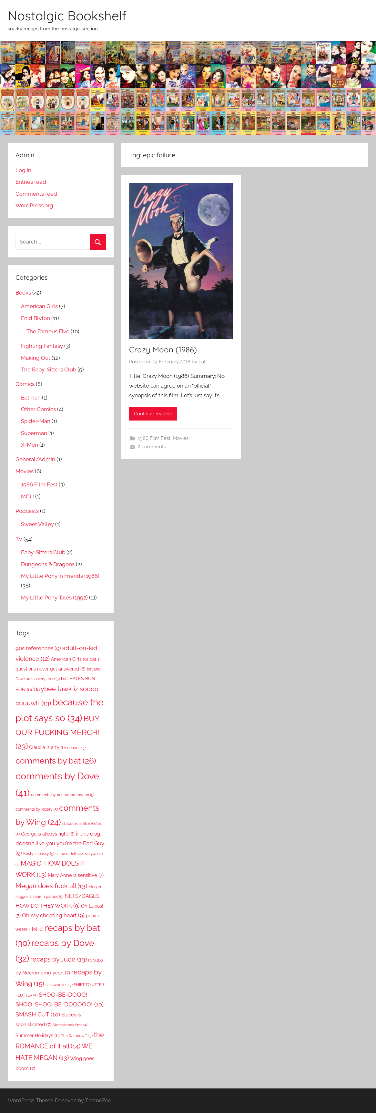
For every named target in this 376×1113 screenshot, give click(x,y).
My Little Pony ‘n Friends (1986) (60, 576)
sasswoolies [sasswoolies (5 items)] (59, 984)
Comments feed (36, 194)
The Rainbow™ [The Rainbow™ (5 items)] (77, 1035)
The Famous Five (47, 331)
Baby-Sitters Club (43, 552)
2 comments (152, 447)
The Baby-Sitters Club (48, 369)
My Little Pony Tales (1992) (54, 597)
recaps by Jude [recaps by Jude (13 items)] (58, 959)
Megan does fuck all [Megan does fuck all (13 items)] (51, 886)
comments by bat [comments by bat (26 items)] (55, 760)
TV (18, 539)
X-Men (29, 445)
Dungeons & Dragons (48, 564)
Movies (180, 438)
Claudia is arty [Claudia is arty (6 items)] (47, 747)
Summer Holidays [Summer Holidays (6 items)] (37, 1035)
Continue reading (153, 414)
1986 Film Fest (154, 438)
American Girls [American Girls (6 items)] (69, 659)
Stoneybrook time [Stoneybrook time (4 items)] (70, 1025)
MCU (27, 496)
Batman (31, 397)
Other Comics (38, 409)
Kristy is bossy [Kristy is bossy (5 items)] (38, 853)
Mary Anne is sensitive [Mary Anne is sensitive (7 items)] (76, 875)
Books (23, 292)
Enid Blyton (35, 318)
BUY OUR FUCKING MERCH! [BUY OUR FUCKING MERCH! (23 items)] (57, 732)
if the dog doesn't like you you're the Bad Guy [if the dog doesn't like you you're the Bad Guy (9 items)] (59, 843)
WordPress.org (34, 205)
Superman (34, 433)
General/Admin (35, 459)
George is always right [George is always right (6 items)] (48, 834)
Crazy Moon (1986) (163, 349)
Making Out (35, 358)
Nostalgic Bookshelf (67, 15)
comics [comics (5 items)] (76, 747)
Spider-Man (35, 421)
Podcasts (27, 511)
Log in (23, 170)
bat (202, 362)
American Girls (39, 306)
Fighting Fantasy (42, 346)
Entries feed (30, 182)
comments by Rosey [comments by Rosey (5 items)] (36, 809)
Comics (25, 384)
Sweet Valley (37, 524)
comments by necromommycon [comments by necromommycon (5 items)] (62, 794)
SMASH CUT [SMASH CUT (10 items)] (37, 1014)
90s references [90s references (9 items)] (38, 648)
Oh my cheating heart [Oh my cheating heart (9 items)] (53, 915)
